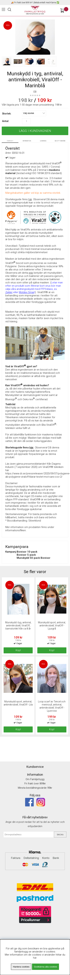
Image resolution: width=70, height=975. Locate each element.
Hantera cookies (21, 966)
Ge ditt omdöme (60, 141)
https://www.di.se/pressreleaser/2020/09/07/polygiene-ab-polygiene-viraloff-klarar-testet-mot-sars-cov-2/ (37, 475)
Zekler (9, 292)
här (34, 957)
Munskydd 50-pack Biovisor (33, 557)
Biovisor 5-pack (26, 554)
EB (35, 91)
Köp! (51, 650)
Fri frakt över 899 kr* (23, 2)
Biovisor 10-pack (27, 551)
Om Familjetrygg (35, 779)
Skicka (60, 835)
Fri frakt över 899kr (35, 783)
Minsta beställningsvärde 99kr (35, 787)
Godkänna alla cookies (45, 966)
